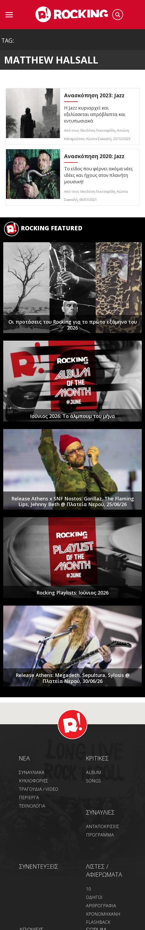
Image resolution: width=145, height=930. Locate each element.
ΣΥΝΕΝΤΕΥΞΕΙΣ (38, 866)
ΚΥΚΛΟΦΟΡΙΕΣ (33, 781)
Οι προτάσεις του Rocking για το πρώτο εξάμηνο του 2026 (72, 324)
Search (117, 14)
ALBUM (93, 772)
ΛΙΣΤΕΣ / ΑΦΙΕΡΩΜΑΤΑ (104, 870)
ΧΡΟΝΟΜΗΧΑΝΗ (103, 914)
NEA (24, 758)
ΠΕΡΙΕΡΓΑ (29, 798)
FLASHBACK (98, 922)
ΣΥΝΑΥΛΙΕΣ (100, 812)
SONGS (93, 781)
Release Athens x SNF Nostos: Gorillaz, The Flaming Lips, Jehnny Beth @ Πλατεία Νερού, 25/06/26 (72, 501)
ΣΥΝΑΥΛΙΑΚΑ (31, 772)
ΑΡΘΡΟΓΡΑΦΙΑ (101, 906)
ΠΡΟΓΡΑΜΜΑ (100, 835)
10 (88, 889)
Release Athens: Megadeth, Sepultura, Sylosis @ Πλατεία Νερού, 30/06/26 (73, 678)
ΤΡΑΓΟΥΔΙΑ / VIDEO (38, 789)
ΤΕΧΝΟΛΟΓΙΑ (32, 806)
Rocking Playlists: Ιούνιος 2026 (72, 592)
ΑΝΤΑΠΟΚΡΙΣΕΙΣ (102, 826)
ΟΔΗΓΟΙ (94, 897)
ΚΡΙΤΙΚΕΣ (97, 758)
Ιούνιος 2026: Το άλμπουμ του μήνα (72, 416)
